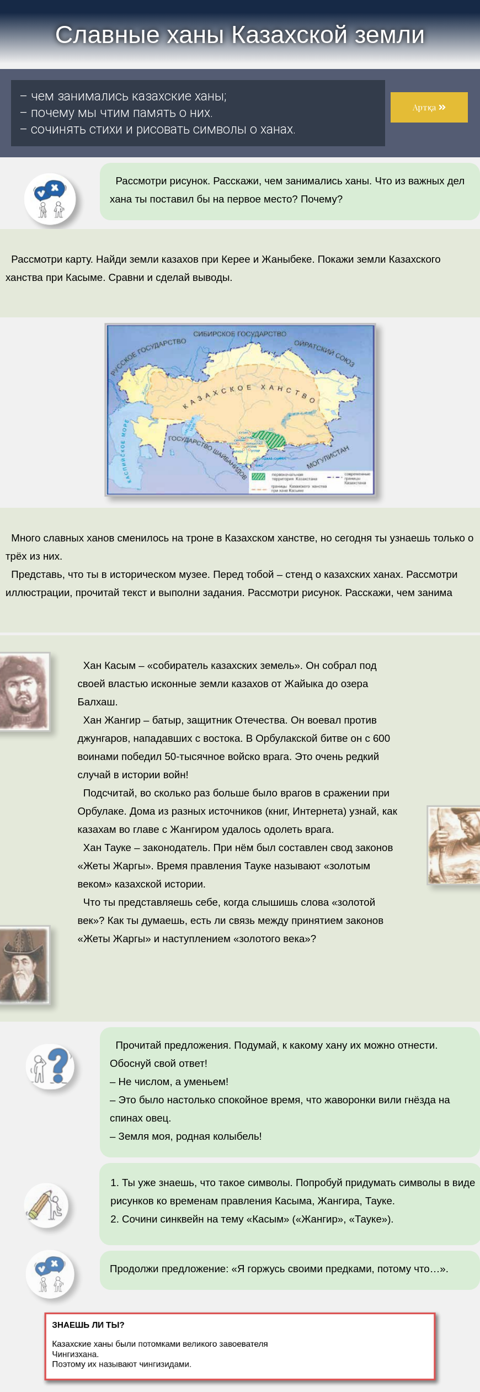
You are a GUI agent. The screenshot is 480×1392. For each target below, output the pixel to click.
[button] (429, 107)
